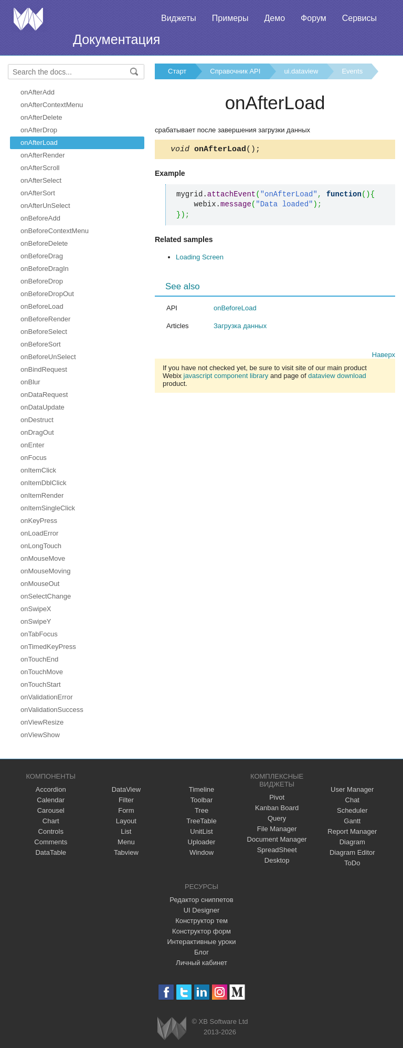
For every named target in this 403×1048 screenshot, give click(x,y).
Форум (313, 18)
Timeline (202, 789)
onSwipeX (35, 609)
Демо (274, 18)
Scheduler (352, 810)
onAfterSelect (40, 180)
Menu (126, 842)
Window (201, 852)
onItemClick (38, 470)
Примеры (230, 18)
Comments (50, 842)
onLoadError (39, 533)
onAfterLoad (39, 142)
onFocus (33, 458)
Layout (126, 821)
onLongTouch (40, 546)
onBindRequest (43, 369)
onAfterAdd (37, 92)
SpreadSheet (277, 850)
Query (277, 818)
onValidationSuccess (51, 710)
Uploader (202, 842)
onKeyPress (38, 521)
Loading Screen (200, 259)
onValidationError (46, 697)
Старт (177, 71)
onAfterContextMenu (51, 105)
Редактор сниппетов (201, 900)
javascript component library (226, 377)
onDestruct (37, 420)
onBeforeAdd (40, 218)
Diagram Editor (352, 852)
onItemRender (41, 495)
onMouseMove (42, 558)
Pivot (276, 797)
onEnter (32, 445)
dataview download (337, 377)
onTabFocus (39, 634)
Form (126, 810)
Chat (352, 800)
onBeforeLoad (41, 306)
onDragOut (37, 432)
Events (352, 71)
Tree (201, 810)
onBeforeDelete (44, 243)
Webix (171, 1028)
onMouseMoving (45, 571)
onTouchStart (40, 684)
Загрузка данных (240, 327)
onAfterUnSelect (45, 205)
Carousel (51, 810)
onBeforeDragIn (44, 269)
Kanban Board (277, 808)
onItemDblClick (43, 483)
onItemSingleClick (47, 508)
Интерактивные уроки (201, 942)
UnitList (201, 831)
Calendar (51, 800)
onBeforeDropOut (47, 294)
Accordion (51, 789)
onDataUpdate (42, 407)
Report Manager (352, 831)
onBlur (30, 382)
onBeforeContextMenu (54, 231)
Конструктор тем (201, 921)
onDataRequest (44, 395)
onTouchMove (41, 672)
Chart (51, 821)
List (126, 831)
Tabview (126, 852)
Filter (126, 800)
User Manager (352, 789)
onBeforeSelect (43, 332)
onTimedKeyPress (48, 647)
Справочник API (235, 71)
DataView (126, 789)
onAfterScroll (39, 168)
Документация (116, 39)
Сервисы (359, 18)
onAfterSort (37, 193)
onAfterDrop (38, 130)
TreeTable (201, 821)
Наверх (383, 356)
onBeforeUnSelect (48, 357)
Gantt (352, 821)
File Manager (277, 829)
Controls (50, 831)
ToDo (352, 863)
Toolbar (201, 800)
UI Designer (202, 910)
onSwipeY (35, 621)
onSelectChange (45, 596)
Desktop (277, 860)
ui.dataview (301, 71)
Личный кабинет (201, 963)
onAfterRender (42, 155)
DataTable (50, 852)
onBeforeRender (45, 319)
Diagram (352, 842)
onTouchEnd (39, 659)
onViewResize (41, 722)
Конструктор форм (201, 931)
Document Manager (277, 839)
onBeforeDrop (41, 281)
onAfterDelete (41, 117)
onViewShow (40, 735)
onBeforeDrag (41, 256)
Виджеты (178, 18)
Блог (201, 952)
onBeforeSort (40, 344)
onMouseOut (39, 584)
